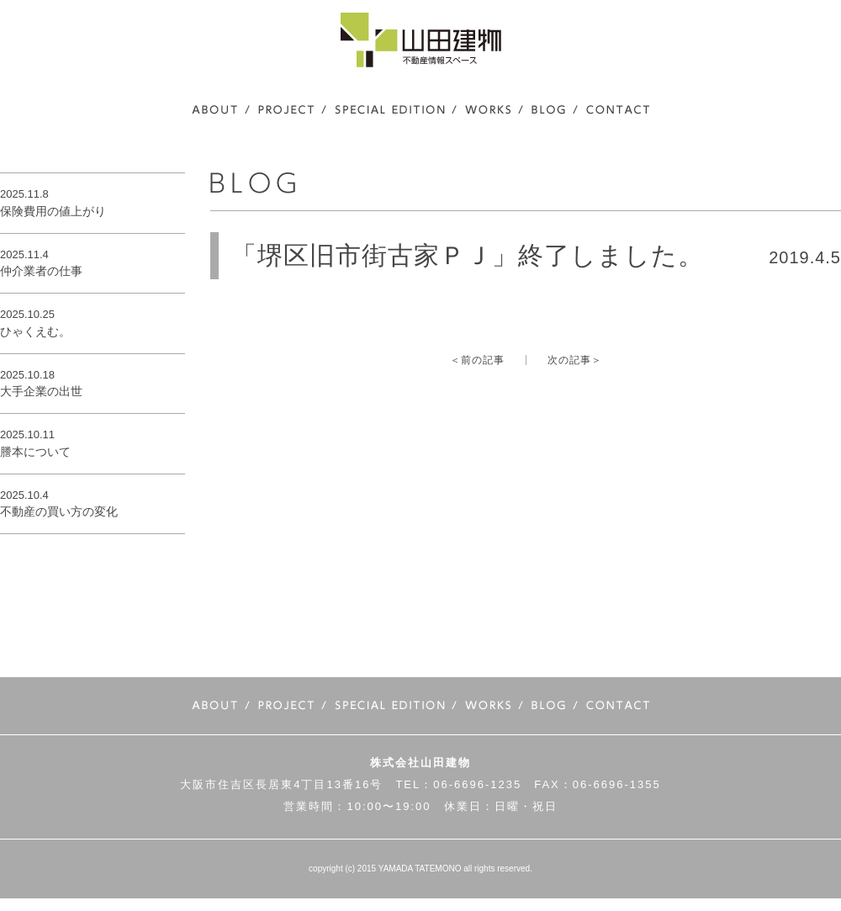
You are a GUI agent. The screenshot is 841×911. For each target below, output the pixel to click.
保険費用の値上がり (53, 211)
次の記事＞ (574, 360)
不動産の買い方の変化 (59, 511)
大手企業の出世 (41, 391)
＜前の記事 (477, 360)
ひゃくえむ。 (35, 331)
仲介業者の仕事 (41, 271)
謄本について (35, 451)
